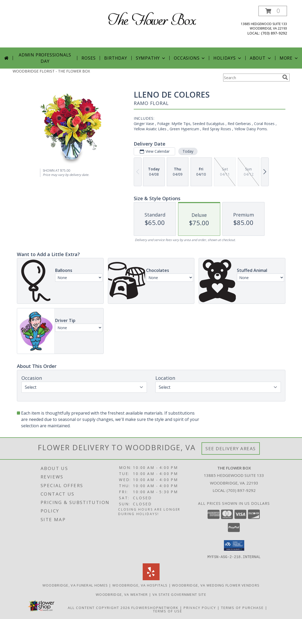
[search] (285, 77)
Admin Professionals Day (45, 58)
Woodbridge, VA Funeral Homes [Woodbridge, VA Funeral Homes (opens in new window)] (75, 585)
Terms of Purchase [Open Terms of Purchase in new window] (242, 607)
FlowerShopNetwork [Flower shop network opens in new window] (155, 607)
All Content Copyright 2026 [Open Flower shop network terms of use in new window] (99, 607)
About (261, 58)
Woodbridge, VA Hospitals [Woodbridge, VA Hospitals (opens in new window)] (139, 585)
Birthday (115, 58)
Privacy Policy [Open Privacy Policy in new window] (200, 607)
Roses (88, 58)
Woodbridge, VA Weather (122, 594)
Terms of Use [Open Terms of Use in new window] (167, 610)
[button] (272, 11)
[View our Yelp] (151, 578)
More (289, 58)
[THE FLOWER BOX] (153, 17)
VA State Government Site (179, 594)
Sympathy (151, 58)
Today (187, 151)
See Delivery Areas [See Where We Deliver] (230, 448)
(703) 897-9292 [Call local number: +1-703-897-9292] (274, 33)
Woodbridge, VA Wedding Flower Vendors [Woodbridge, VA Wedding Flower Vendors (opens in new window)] (216, 585)
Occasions (190, 58)
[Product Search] (251, 77)
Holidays (227, 58)
